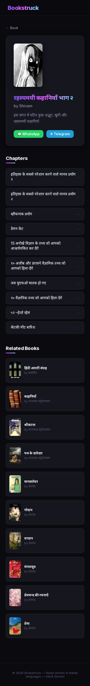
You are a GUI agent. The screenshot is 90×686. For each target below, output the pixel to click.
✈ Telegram (60, 134)
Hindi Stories (55, 676)
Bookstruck (23, 7)
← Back (12, 28)
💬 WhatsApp (29, 134)
